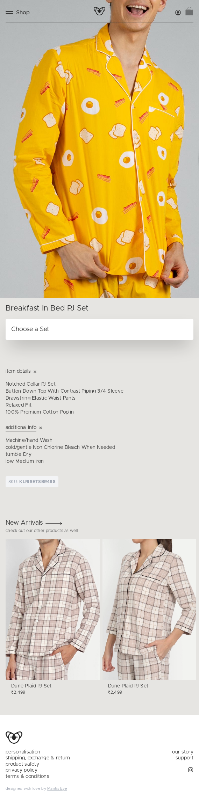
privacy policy (21, 770)
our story (182, 752)
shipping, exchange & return (38, 758)
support (184, 758)
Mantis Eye (57, 788)
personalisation (23, 752)
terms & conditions (27, 776)
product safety (22, 764)
